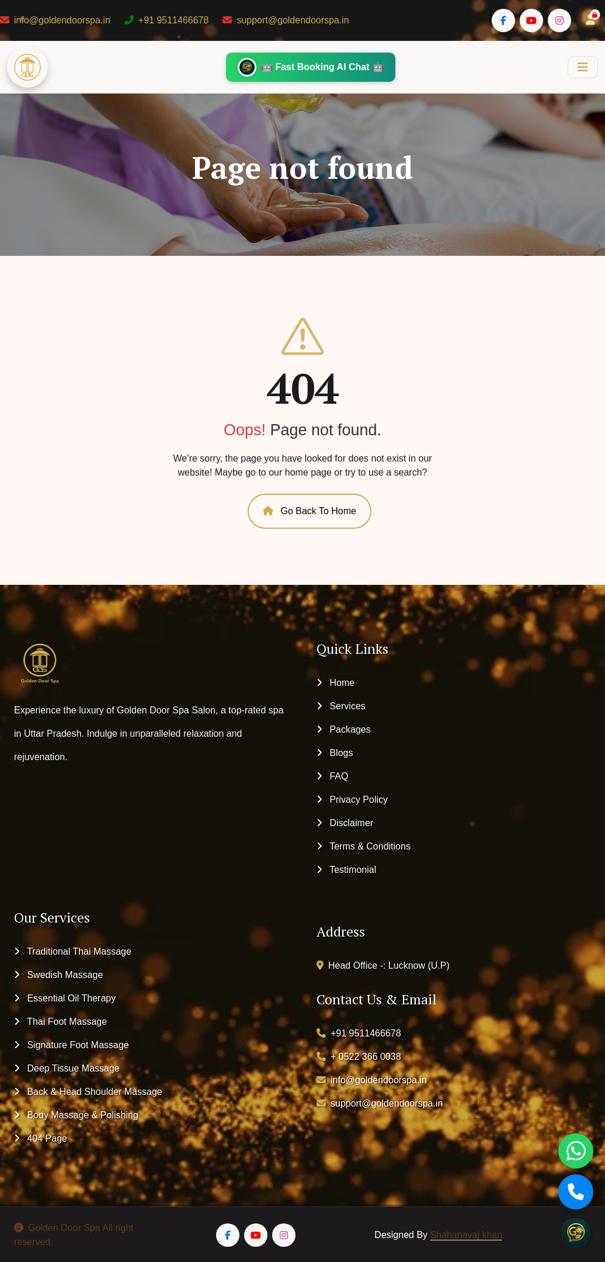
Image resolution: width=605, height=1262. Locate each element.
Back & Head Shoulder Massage (88, 1092)
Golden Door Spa (57, 1228)
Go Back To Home (309, 511)
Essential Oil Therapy (65, 998)
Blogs (335, 753)
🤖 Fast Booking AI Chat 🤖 (311, 67)
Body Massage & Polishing (76, 1115)
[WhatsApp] (575, 1151)
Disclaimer (345, 823)
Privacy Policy (352, 800)
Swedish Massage (58, 975)
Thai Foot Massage (60, 1022)
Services (341, 706)
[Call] (575, 1191)
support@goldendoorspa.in (285, 20)
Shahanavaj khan (466, 1235)
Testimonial (346, 870)
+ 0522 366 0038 (359, 1057)
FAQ (332, 776)
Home (335, 683)
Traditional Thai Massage (72, 951)
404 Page (40, 1138)
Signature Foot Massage (71, 1045)
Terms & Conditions (364, 846)
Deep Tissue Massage (67, 1068)
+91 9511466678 (166, 20)
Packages (344, 729)
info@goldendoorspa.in (55, 20)
